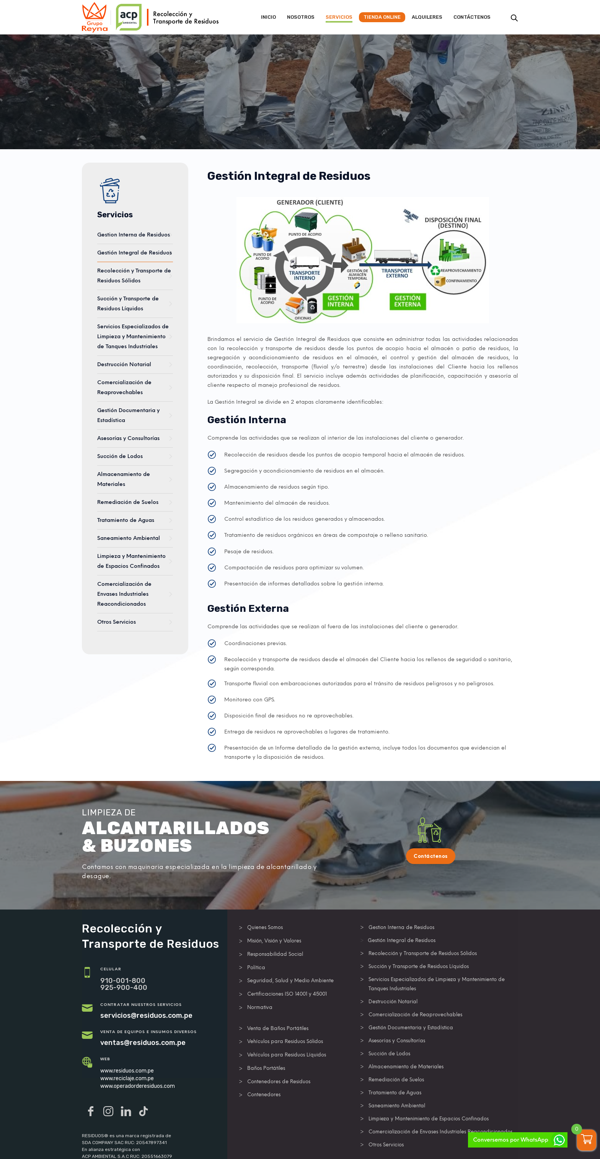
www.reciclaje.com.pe (127, 1078)
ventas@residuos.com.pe (143, 1042)
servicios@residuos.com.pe (146, 1015)
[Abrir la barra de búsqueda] (514, 18)
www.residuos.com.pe (127, 1071)
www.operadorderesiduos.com (137, 1086)
